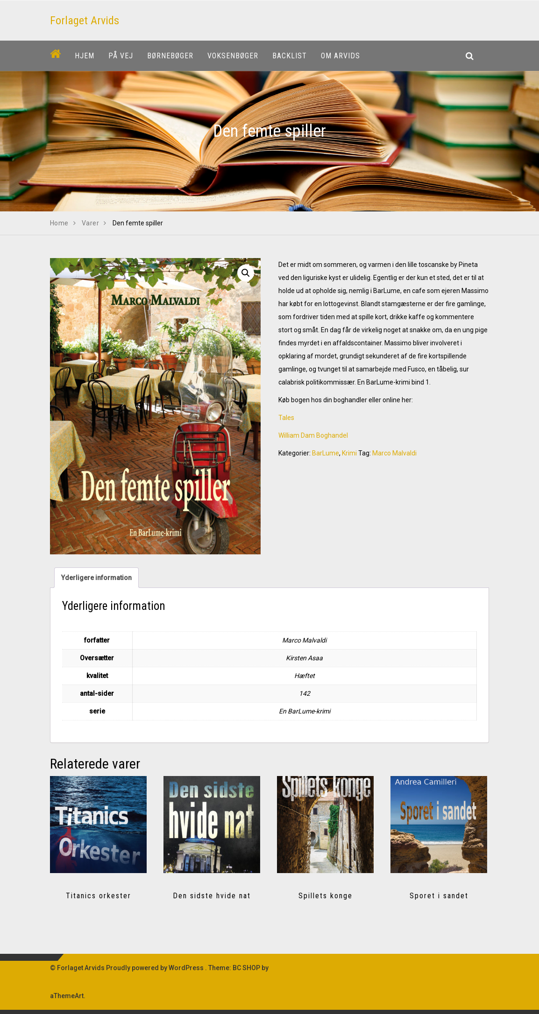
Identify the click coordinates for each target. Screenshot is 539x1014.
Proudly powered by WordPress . (156, 968)
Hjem (84, 55)
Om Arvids (340, 55)
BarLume (325, 453)
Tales (286, 417)
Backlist (289, 55)
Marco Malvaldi (394, 453)
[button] (245, 273)
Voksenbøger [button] (232, 55)
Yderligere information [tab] (96, 577)
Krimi (349, 453)
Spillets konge (325, 895)
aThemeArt (67, 996)
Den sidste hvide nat (212, 895)
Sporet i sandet (439, 895)
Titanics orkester (98, 895)
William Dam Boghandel (313, 435)
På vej (120, 55)
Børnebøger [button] (170, 55)
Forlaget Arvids (84, 20)
